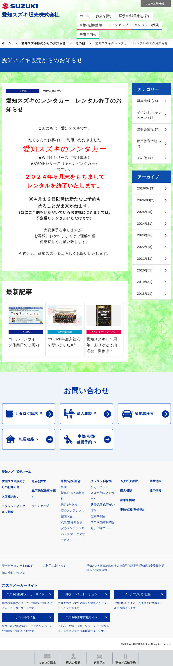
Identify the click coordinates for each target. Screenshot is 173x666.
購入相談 (126, 490)
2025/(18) (145, 212)
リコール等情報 (25, 617)
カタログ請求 (129, 481)
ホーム (6, 43)
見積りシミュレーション (81, 594)
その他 (80, 43)
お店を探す (38, 481)
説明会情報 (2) (148, 129)
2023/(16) (145, 235)
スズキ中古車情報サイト (81, 617)
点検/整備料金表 (71, 522)
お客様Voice (10, 496)
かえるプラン (99, 487)
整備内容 (67, 516)
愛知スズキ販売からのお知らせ (43, 43)
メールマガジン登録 (137, 594)
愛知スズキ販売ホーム (16, 471)
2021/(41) (145, 258)
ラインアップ (40, 506)
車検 (64, 487)
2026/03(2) (146, 200)
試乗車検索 (127, 500)
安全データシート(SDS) (17, 565)
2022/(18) (145, 247)
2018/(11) (145, 293)
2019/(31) (145, 282)
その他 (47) (146, 158)
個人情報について (13, 573)
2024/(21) (145, 223)
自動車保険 (98, 516)
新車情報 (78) (147, 101)
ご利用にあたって (54, 565)
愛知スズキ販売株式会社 (30, 15)
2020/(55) (145, 270)
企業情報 (155, 481)
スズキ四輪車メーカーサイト (25, 594)
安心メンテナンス (72, 510)
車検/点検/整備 (70, 481)
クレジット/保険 (101, 481)
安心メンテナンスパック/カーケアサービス (73, 534)
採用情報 (155, 490)
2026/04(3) (146, 188)
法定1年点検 (69, 504)
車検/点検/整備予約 (132, 509)
